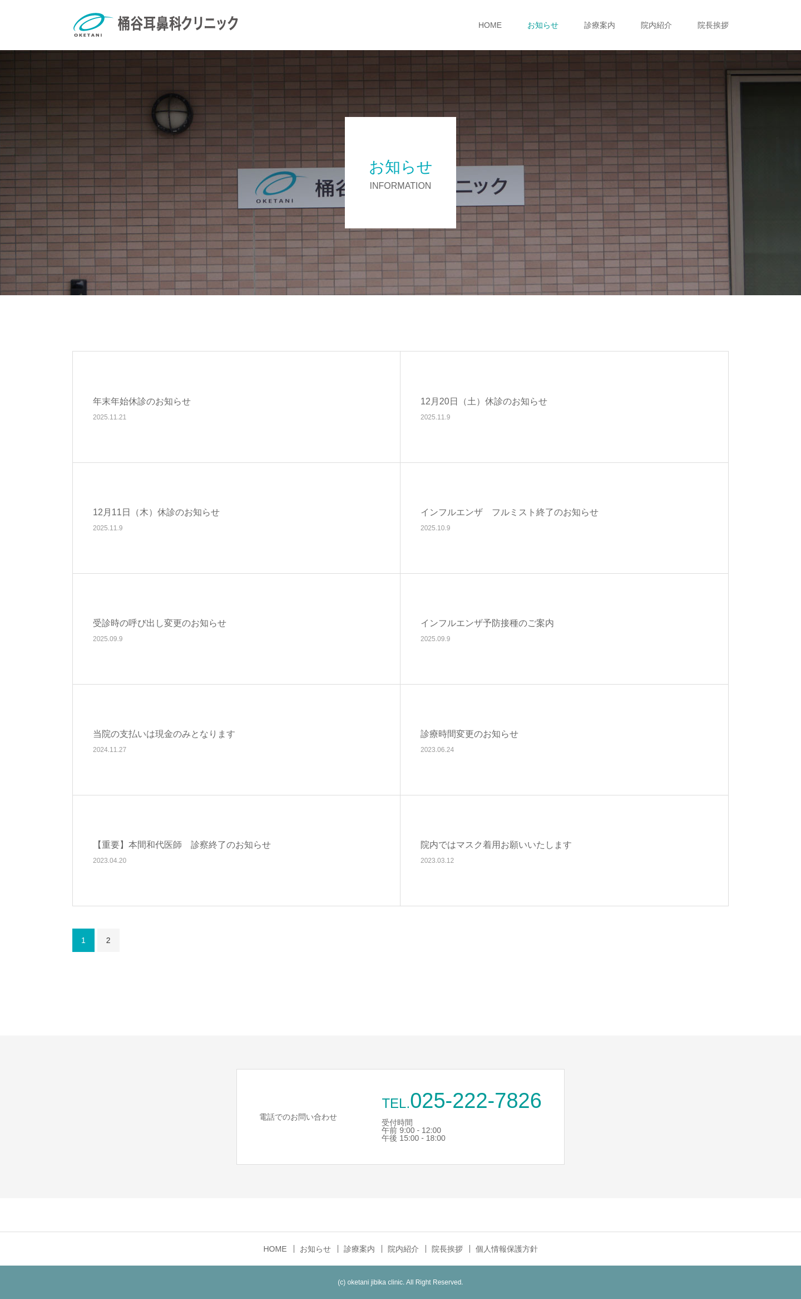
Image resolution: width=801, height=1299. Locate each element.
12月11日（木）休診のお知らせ (156, 511)
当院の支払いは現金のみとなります (164, 733)
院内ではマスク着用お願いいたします (496, 844)
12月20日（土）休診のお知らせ (484, 401)
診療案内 (599, 25)
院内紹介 (656, 25)
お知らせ (542, 25)
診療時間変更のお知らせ (469, 733)
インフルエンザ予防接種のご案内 (487, 622)
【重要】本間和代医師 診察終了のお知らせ (182, 844)
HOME (490, 25)
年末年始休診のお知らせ (142, 401)
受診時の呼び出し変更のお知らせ (159, 622)
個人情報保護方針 (507, 1249)
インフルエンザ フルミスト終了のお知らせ (510, 511)
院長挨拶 (713, 25)
